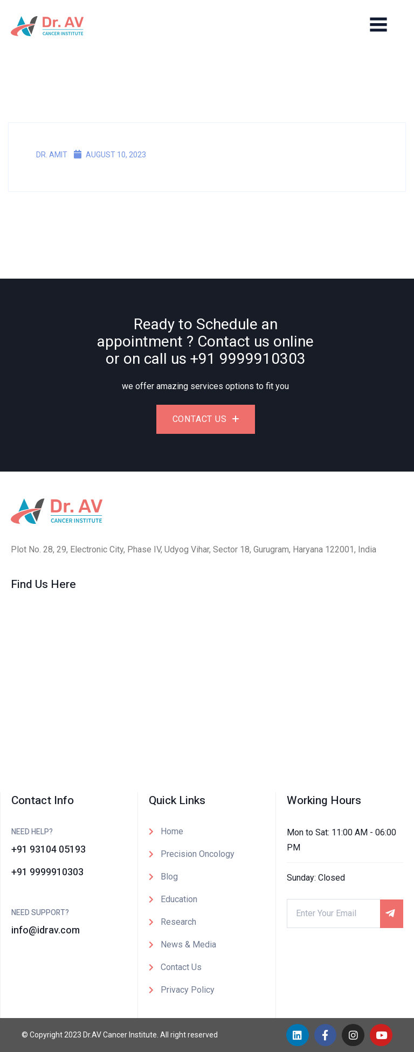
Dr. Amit (46, 154)
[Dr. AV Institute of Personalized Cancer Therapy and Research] (207, 684)
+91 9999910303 (248, 359)
